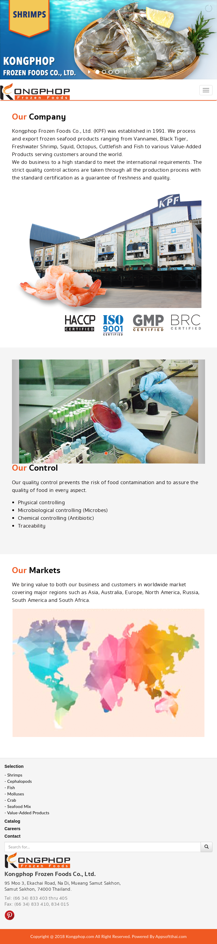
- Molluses (14, 793)
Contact (12, 836)
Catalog (12, 821)
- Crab (10, 800)
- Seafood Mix (17, 806)
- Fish (9, 787)
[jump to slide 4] (117, 72)
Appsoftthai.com (171, 936)
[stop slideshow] (125, 71)
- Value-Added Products (26, 812)
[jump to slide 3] (111, 72)
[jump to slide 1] (97, 72)
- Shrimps (13, 774)
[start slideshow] (89, 71)
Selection (14, 766)
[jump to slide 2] (104, 72)
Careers (12, 828)
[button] (26, 416)
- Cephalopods (18, 781)
